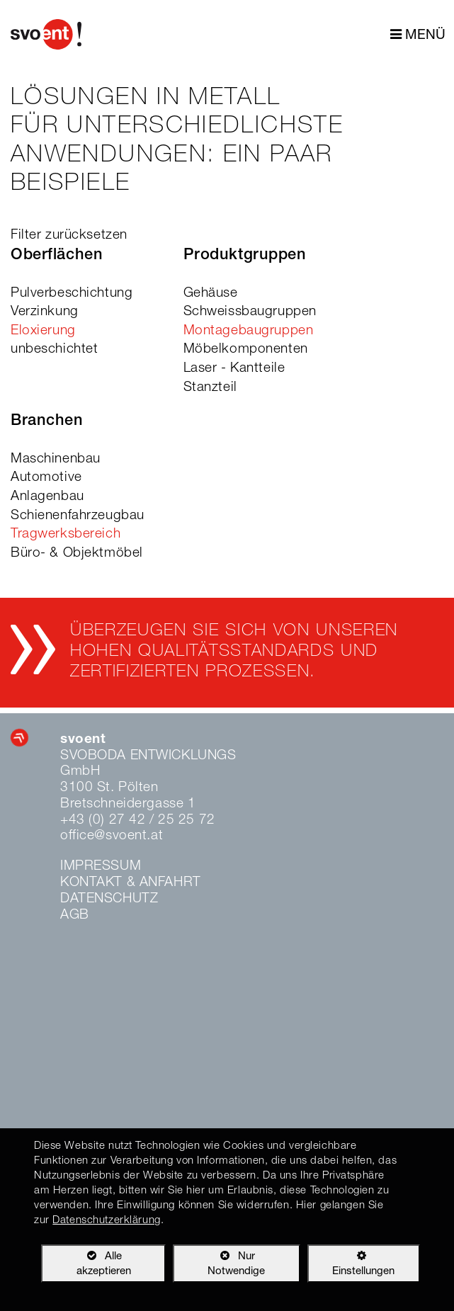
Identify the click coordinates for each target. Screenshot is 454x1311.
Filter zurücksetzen (69, 235)
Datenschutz (109, 899)
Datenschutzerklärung (106, 1220)
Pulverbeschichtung (71, 293)
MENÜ (418, 35)
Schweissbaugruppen (250, 312)
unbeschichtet (54, 349)
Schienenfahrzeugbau (77, 516)
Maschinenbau (56, 459)
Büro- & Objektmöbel (77, 553)
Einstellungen (351, 1266)
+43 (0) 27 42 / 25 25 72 (137, 820)
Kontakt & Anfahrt (130, 883)
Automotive (46, 477)
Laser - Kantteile (234, 368)
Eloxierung (43, 331)
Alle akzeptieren (85, 1263)
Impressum (100, 866)
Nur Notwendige (219, 1266)
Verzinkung (45, 312)
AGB (74, 915)
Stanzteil (210, 388)
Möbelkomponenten (245, 349)
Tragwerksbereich (65, 534)
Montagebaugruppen (248, 331)
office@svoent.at (111, 836)
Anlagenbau (47, 497)
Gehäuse (210, 293)
